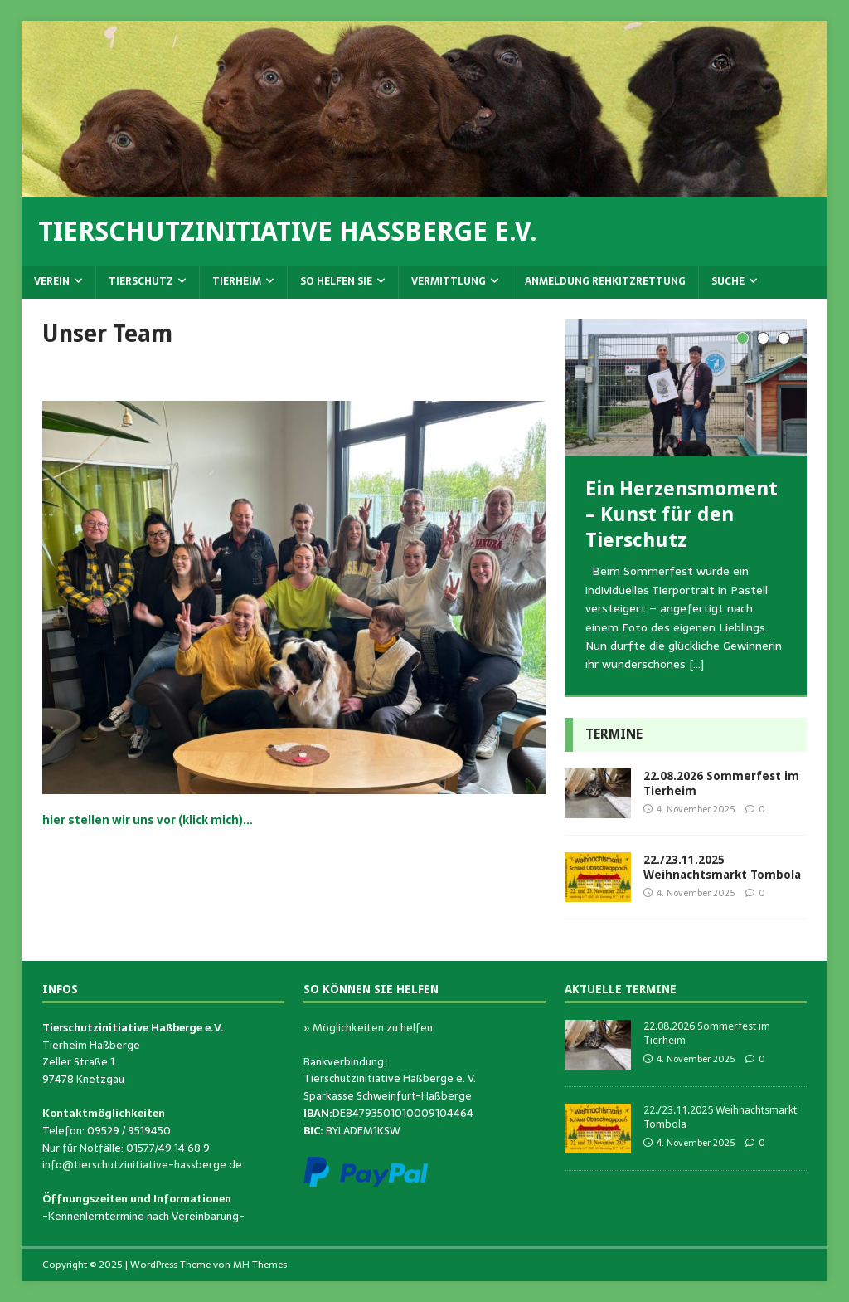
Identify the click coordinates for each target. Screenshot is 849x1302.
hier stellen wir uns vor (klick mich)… (147, 820)
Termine (614, 734)
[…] (696, 664)
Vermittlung (448, 281)
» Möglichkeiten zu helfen (368, 1027)
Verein (52, 281)
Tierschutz (141, 281)
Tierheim (236, 281)
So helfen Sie (336, 281)
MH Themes (260, 1264)
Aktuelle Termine (621, 989)
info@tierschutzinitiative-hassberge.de (142, 1164)
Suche (728, 281)
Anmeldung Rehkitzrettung (605, 281)
